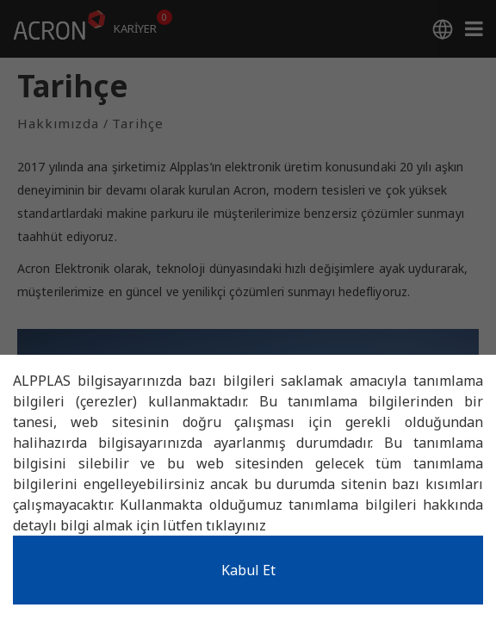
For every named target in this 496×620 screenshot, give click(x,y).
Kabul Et (248, 570)
